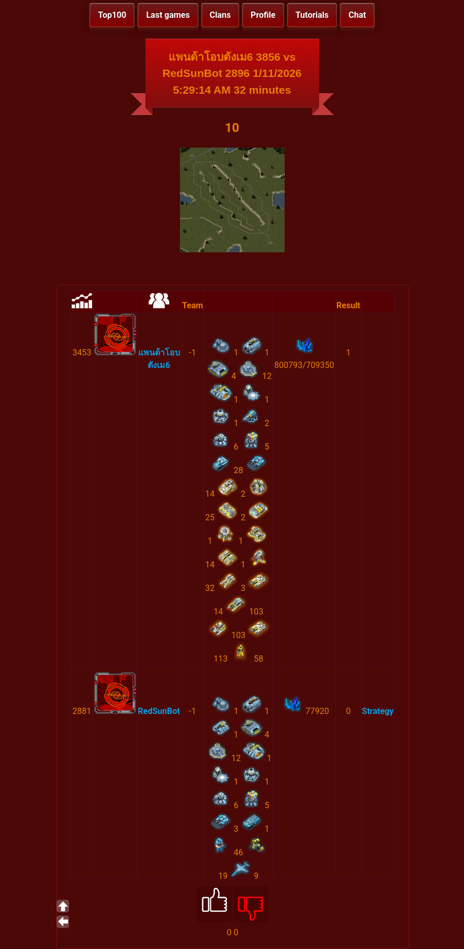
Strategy (378, 711)
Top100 (112, 15)
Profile (263, 15)
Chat (357, 15)
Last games (167, 15)
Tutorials (312, 15)
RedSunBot (159, 711)
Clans (220, 15)
